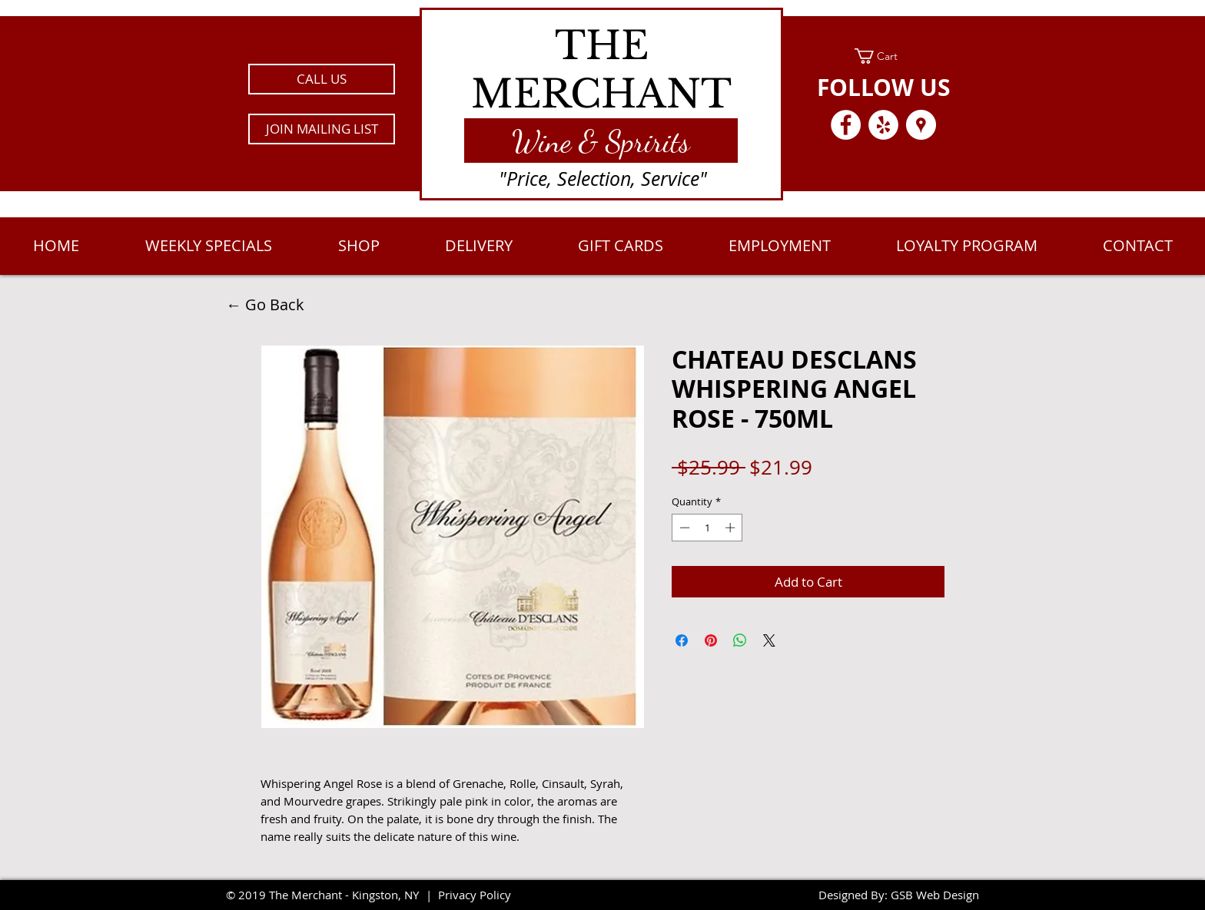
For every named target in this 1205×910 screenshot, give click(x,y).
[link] (883, 56)
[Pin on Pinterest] (711, 640)
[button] (321, 129)
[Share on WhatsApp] (740, 640)
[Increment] (731, 528)
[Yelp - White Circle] (883, 125)
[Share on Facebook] (681, 640)
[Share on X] (769, 640)
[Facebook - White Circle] (846, 125)
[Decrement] (683, 528)
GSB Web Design (935, 894)
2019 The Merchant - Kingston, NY (328, 894)
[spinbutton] (707, 528)
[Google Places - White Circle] (921, 125)
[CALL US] (321, 79)
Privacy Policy (474, 894)
